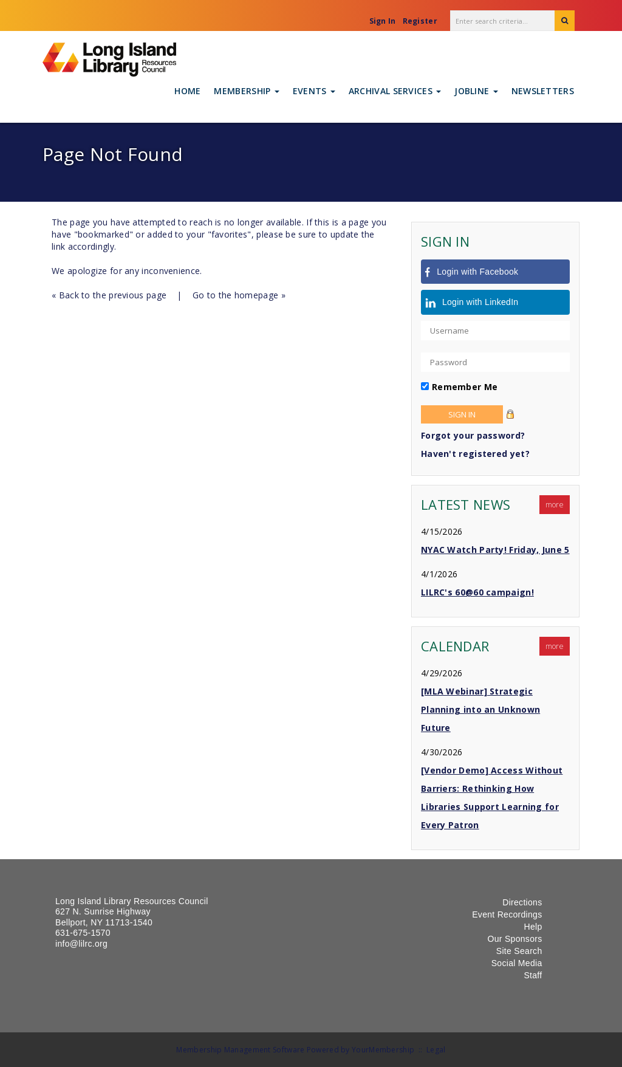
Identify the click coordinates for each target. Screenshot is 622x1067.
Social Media (516, 963)
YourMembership (383, 1050)
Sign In (382, 21)
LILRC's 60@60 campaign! (477, 592)
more (554, 504)
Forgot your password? (473, 435)
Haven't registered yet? (475, 453)
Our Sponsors (515, 939)
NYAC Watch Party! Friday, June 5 (495, 549)
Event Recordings (507, 914)
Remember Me (464, 387)
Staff (533, 975)
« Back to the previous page (109, 295)
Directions (522, 902)
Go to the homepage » (239, 295)
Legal (436, 1050)
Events (314, 91)
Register (420, 21)
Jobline (475, 91)
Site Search (519, 951)
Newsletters (542, 91)
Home (187, 91)
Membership (246, 91)
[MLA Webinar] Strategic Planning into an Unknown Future (480, 709)
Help (533, 926)
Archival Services (395, 91)
